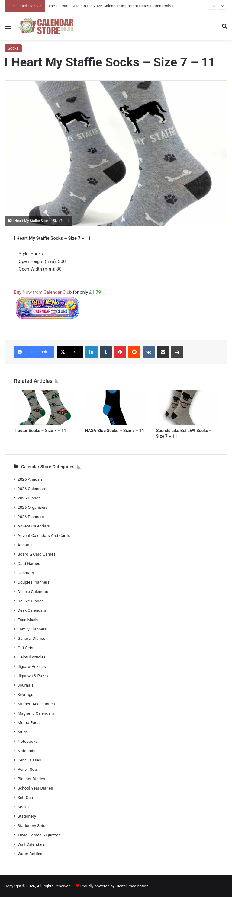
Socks (13, 48)
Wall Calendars (31, 844)
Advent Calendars (34, 526)
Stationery (27, 816)
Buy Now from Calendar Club (43, 292)
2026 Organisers (33, 507)
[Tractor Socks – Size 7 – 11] (45, 407)
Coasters (26, 572)
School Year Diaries (35, 788)
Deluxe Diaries (31, 600)
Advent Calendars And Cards (44, 535)
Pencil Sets (28, 769)
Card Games (29, 563)
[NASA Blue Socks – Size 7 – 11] (116, 407)
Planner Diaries (31, 778)
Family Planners (32, 628)
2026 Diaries (29, 497)
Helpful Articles (32, 657)
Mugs (23, 731)
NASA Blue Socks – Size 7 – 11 (114, 430)
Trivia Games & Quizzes (39, 834)
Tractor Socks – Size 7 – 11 (40, 430)
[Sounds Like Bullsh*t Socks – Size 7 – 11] (187, 407)
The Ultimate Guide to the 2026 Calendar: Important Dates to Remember (111, 6)
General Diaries (31, 638)
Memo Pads (29, 722)
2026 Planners (31, 516)
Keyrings (25, 694)
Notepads (26, 750)
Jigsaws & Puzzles (35, 675)
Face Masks (29, 619)
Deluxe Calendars (33, 591)
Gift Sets (25, 647)
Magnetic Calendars (36, 713)
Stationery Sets (31, 825)
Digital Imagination (131, 886)
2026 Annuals (30, 479)
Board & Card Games (37, 554)
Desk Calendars (32, 610)
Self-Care (26, 797)
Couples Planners (34, 582)
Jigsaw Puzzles (32, 666)
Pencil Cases (29, 760)
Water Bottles (30, 853)
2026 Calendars (32, 488)
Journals (26, 685)
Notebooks (27, 741)
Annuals (25, 544)
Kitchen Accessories (36, 703)
